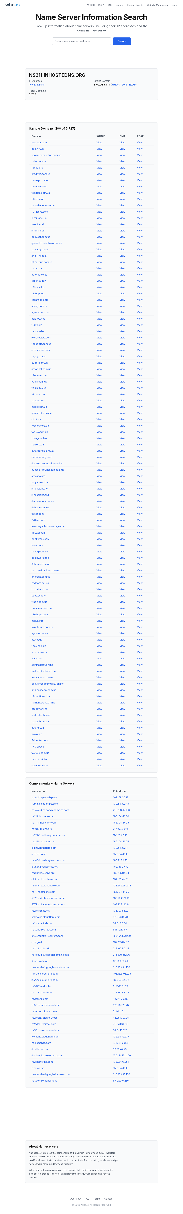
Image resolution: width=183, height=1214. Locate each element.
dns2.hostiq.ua (39, 961)
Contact (108, 1198)
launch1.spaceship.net (44, 797)
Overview (75, 1198)
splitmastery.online (42, 664)
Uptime (119, 5)
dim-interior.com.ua (42, 501)
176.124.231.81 (121, 1042)
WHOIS (91, 5)
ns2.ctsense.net (40, 910)
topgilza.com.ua (40, 192)
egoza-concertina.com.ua (46, 155)
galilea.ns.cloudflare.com (45, 917)
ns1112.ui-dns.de (40, 948)
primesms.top (39, 186)
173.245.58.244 (122, 885)
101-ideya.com (39, 211)
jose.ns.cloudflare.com (44, 979)
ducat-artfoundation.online (47, 463)
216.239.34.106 (121, 967)
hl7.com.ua (37, 199)
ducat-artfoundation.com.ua (47, 469)
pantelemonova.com (43, 205)
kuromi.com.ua (40, 721)
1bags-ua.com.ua (41, 343)
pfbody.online (39, 708)
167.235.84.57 (121, 942)
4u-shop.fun (38, 280)
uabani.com (38, 400)
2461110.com (39, 255)
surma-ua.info (39, 765)
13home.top (38, 287)
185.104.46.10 (120, 854)
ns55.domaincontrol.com (45, 1030)
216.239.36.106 (121, 954)
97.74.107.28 (120, 1030)
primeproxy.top (40, 180)
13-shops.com (39, 614)
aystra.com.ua (39, 633)
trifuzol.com (38, 532)
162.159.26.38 (120, 797)
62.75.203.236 (121, 961)
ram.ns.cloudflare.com (44, 973)
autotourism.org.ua (42, 450)
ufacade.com (39, 375)
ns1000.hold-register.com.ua (48, 860)
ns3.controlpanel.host (44, 1011)
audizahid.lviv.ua (40, 715)
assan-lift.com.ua (41, 369)
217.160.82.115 (121, 992)
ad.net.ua (36, 639)
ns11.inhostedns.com (43, 891)
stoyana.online (39, 482)
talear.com (37, 513)
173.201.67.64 (121, 1061)
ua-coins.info (39, 759)
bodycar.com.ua (40, 236)
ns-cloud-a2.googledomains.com (50, 967)
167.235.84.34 (121, 872)
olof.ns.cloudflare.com (44, 879)
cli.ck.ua (36, 419)
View (99, 142)
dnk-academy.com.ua (43, 689)
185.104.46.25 (121, 841)
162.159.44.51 (120, 879)
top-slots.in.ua (39, 431)
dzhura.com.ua (40, 507)
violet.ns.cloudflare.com (45, 1036)
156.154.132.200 (122, 1055)
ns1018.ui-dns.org (41, 828)
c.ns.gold (36, 942)
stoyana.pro (38, 476)
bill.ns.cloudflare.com (43, 847)
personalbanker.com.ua (45, 570)
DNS (110, 5)
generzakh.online (41, 413)
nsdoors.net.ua (40, 583)
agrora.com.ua (40, 312)
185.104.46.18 (120, 1068)
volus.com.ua (39, 381)
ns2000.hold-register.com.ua (48, 835)
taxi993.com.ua (40, 752)
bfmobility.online (40, 696)
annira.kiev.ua (39, 652)
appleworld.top (40, 557)
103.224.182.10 (121, 898)
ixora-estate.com (41, 337)
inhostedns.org (40, 494)
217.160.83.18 (120, 828)
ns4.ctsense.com (41, 1042)
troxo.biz (36, 734)
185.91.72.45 (120, 835)
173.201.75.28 (121, 1005)
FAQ (87, 1198)
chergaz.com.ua (40, 576)
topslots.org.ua (40, 425)
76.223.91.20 (120, 1024)
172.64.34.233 (121, 917)
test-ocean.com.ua (42, 677)
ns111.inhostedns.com (43, 822)
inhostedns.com (40, 350)
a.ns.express (38, 854)
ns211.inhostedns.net (43, 841)
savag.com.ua (39, 306)
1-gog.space (38, 356)
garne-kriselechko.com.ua (46, 243)
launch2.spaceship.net (44, 866)
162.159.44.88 (121, 979)
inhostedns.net (39, 488)
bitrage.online (39, 438)
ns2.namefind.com (42, 1061)
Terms (96, 1198)
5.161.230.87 (120, 929)
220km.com (38, 520)
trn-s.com (37, 545)
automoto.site (39, 274)
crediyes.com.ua (40, 173)
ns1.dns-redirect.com (43, 929)
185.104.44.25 (121, 822)
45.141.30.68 (120, 998)
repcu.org (37, 167)
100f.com (36, 324)
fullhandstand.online (43, 702)
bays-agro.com (40, 249)
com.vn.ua (37, 148)
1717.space (37, 746)
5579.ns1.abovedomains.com (48, 904)
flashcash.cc (38, 331)
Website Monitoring (157, 5)
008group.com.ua (41, 262)
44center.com (39, 740)
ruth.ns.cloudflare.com (44, 803)
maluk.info (37, 620)
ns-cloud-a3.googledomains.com (50, 954)
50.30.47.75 (120, 1049)
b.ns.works (37, 1068)
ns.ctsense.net (39, 998)
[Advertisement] (91, 58)
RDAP (101, 5)
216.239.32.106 (121, 810)
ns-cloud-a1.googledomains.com (50, 810)
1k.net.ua (36, 268)
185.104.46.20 (121, 816)
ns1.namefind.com (41, 923)
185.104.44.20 (121, 891)
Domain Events (135, 5)
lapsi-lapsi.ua (39, 217)
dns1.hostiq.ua (39, 1049)
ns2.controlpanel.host (44, 1017)
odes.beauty (38, 595)
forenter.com (39, 142)
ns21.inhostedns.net (42, 816)
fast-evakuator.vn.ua (43, 671)
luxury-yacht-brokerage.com (48, 526)
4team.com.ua (39, 299)
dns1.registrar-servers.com (47, 1055)
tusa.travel (37, 224)
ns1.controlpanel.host (44, 1080)
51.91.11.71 (119, 1011)
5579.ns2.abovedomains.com (48, 898)
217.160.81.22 (120, 986)
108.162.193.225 (122, 973)
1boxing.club (38, 645)
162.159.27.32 (120, 866)
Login (174, 5)
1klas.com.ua (38, 161)
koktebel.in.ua (39, 589)
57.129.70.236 (121, 1080)
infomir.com (38, 230)
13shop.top (37, 293)
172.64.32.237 (121, 1036)
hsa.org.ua (37, 444)
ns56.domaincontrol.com (45, 1005)
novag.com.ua (39, 551)
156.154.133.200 (122, 935)
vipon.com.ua (39, 601)
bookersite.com (40, 538)
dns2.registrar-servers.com (47, 935)
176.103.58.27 (121, 910)
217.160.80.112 (121, 948)
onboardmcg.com (41, 457)
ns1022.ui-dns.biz (41, 986)
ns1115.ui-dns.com (41, 992)
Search (122, 41)
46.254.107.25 (121, 1017)
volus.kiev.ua (38, 387)
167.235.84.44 (37, 84)
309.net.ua (37, 727)
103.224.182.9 (121, 904)
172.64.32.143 (121, 803)
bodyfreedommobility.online (47, 683)
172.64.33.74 (120, 847)
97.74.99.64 (120, 923)
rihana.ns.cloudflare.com (45, 885)
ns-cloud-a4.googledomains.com (50, 1074)
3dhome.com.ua (40, 564)
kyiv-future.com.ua (42, 627)
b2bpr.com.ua (39, 362)
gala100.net (38, 318)
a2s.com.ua (38, 394)
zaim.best (36, 658)
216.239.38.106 (121, 1074)
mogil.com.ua (39, 406)
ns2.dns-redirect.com (43, 1024)
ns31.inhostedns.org (43, 872)
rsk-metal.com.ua (41, 608)
